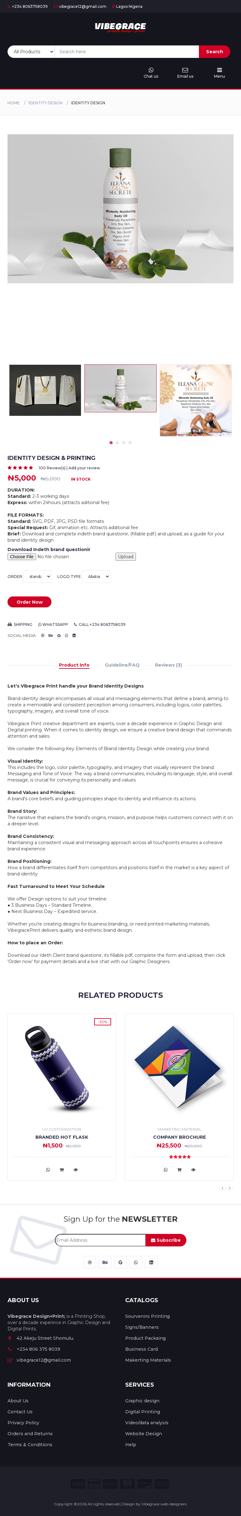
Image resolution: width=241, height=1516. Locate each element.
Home (14, 103)
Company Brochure (179, 1137)
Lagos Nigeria (127, 6)
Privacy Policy (23, 1423)
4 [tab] (129, 442)
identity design (45, 103)
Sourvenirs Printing (147, 1316)
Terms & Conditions (30, 1444)
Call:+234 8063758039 (100, 624)
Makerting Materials (148, 1360)
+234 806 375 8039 (34, 1349)
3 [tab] (123, 442)
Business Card (141, 1349)
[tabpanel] (120, 388)
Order (29, 576)
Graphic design (142, 1401)
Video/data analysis (147, 1423)
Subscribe (166, 1240)
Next (230, 1188)
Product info (74, 665)
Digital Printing (142, 1412)
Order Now (30, 602)
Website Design (143, 1433)
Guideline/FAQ (122, 665)
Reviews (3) (168, 665)
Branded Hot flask (61, 1137)
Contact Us (20, 1412)
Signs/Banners (142, 1327)
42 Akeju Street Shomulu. (41, 1338)
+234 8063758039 (28, 6)
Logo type (83, 576)
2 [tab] (117, 442)
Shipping (20, 624)
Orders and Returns (30, 1433)
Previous (222, 1188)
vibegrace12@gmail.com (80, 6)
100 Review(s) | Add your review (69, 468)
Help (130, 1444)
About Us (18, 1401)
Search (214, 51)
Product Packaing (145, 1338)
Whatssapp (53, 624)
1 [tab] (111, 442)
